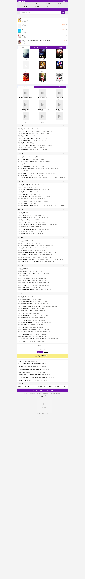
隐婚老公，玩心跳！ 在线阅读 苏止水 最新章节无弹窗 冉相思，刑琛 (32, 363)
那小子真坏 (25, 215)
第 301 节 (29, 175)
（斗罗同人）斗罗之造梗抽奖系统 (31, 173)
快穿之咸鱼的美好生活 (28, 229)
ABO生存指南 (26, 341)
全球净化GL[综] (26, 278)
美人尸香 (25, 231)
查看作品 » (65, 125)
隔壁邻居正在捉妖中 (26, 336)
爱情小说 (20, 297)
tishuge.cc (21, 1)
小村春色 (25, 203)
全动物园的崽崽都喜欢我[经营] (30, 161)
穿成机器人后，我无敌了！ (29, 289)
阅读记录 (59, 6)
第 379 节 (39, 161)
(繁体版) (51, 390)
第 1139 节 (38, 131)
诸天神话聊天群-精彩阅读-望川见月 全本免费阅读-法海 (29, 369)
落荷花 (24, 317)
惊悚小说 (25, 6)
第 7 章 (38, 329)
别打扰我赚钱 (26, 198)
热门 (49, 9)
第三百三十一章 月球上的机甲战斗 (45, 259)
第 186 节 (32, 164)
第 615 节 (30, 241)
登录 (64, 1)
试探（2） (34, 336)
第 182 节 (34, 201)
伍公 (34, 308)
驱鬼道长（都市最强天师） (29, 168)
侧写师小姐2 (26, 320)
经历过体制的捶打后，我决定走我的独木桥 (33, 338)
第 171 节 (36, 285)
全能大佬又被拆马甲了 (28, 205)
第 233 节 (32, 287)
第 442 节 (27, 226)
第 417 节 (36, 129)
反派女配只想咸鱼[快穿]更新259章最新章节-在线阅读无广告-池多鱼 (32, 372)
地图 (43, 390)
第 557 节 (32, 243)
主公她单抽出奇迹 (27, 331)
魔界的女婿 (25, 159)
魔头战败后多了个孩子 (28, 129)
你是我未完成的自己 (26, 299)
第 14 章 (30, 324)
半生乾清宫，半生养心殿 (28, 196)
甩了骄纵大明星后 (27, 303)
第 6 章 (31, 341)
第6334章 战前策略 (31, 136)
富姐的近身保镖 (26, 220)
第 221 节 (32, 222)
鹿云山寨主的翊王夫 (27, 334)
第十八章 (34, 301)
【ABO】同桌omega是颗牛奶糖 (30, 261)
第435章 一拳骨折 (37, 257)
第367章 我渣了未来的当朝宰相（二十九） (44, 177)
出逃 (33, 310)
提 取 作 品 (40, 352)
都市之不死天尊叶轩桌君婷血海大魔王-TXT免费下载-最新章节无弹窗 (32, 377)
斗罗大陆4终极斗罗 (27, 254)
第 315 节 (44, 252)
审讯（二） (31, 320)
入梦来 (24, 271)
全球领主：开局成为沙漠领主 (30, 245)
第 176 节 (31, 198)
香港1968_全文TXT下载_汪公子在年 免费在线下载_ (29, 380)
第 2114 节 (39, 245)
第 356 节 (32, 280)
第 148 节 (29, 170)
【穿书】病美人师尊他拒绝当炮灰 (31, 143)
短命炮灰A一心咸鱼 (27, 201)
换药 (34, 334)
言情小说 (59, 3)
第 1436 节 (34, 217)
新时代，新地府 (26, 280)
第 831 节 (29, 194)
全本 (61, 9)
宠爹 (24, 226)
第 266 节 (32, 278)
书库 (36, 9)
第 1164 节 (29, 231)
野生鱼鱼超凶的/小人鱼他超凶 (30, 157)
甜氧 (24, 187)
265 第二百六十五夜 (43, 248)
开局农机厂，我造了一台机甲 (30, 259)
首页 (25, 3)
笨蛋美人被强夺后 (27, 310)
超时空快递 (25, 241)
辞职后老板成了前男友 (28, 192)
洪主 (24, 147)
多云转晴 (25, 327)
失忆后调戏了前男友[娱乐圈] (29, 329)
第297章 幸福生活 (43, 224)
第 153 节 (36, 273)
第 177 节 (32, 140)
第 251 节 (36, 189)
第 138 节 (40, 261)
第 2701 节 (29, 213)
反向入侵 (34, 299)
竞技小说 (62, 386)
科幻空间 (37, 6)
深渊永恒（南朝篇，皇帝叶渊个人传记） (32, 306)
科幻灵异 (48, 6)
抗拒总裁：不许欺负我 (28, 189)
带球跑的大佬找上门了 (28, 285)
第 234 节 (41, 143)
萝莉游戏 (25, 275)
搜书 (66, 1)
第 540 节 (32, 250)
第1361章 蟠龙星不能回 (41, 168)
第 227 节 (37, 196)
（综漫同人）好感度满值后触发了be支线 (32, 252)
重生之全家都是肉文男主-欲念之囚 (31, 185)
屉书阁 (24, 386)
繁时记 (24, 313)
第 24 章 (45, 338)
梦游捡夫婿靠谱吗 (27, 301)
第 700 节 (29, 203)
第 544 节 (36, 229)
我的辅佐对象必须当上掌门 (29, 322)
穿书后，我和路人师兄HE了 (29, 145)
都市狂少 (25, 136)
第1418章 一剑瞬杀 (31, 149)
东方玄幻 (48, 3)
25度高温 (29, 327)
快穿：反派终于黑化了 (28, 177)
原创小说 (20, 306)
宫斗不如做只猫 (26, 287)
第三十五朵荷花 (30, 317)
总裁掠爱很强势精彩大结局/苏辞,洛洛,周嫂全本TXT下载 (29, 374)
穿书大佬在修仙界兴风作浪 (29, 131)
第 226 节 (38, 289)
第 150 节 (34, 138)
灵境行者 (25, 213)
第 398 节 (35, 282)
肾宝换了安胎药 (26, 166)
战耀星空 (25, 269)
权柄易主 (44, 306)
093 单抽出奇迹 (35, 331)
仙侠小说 (37, 3)
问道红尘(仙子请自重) (28, 133)
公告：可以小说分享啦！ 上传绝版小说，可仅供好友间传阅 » (42, 356)
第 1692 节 (29, 269)
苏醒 (27, 313)
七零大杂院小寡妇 (27, 217)
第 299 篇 (27, 187)
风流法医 (25, 233)
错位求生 (25, 175)
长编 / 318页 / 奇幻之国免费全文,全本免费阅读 (28, 366)
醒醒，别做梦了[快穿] (28, 282)
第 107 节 (41, 185)
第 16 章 (37, 297)
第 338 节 (36, 192)
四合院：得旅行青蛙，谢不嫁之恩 (31, 224)
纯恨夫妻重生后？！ (27, 308)
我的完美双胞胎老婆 (27, 257)
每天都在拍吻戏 (26, 164)
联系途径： (42, 405)
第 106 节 (29, 275)
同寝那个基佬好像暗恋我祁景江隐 (31, 248)
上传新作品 (46, 352)
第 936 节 (30, 215)
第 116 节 (32, 166)
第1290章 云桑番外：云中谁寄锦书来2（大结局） (45, 205)
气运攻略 (25, 194)
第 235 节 (28, 271)
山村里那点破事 (26, 222)
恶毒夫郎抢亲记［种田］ (28, 297)
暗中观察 (38, 322)
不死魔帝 (25, 149)
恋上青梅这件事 (26, 243)
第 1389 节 (41, 173)
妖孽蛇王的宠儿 (26, 140)
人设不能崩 (25, 324)
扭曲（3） (36, 315)
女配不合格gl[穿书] (27, 138)
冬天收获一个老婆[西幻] (28, 273)
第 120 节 (38, 145)
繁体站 (19, 386)
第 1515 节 (30, 159)
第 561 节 (39, 157)
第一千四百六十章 (36, 254)
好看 (24, 9)
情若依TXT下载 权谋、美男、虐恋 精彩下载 (27, 361)
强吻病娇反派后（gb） (28, 315)
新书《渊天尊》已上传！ (31, 147)
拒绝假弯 (25, 170)
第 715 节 (29, 233)
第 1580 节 (35, 133)
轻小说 (19, 299)
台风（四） (34, 303)
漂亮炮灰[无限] (26, 250)
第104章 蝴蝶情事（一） (36, 220)
